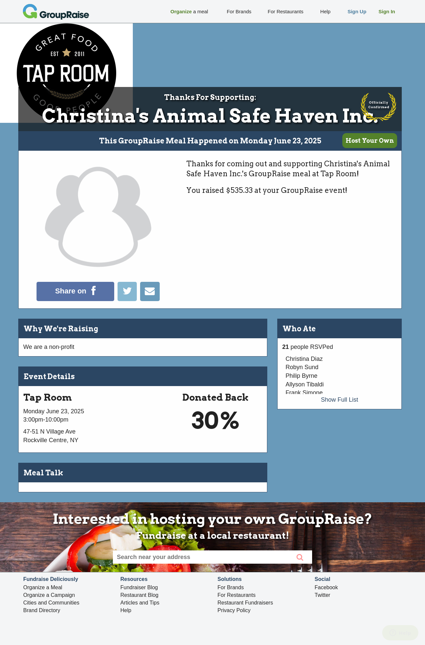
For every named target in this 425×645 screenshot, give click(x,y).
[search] (299, 557)
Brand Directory (41, 610)
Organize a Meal (42, 587)
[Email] (149, 299)
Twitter (322, 595)
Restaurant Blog (140, 595)
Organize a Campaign (49, 595)
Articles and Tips (140, 602)
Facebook (326, 587)
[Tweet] (129, 299)
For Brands (230, 587)
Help (126, 610)
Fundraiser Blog (139, 587)
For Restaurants (236, 595)
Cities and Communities (51, 602)
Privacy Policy (234, 610)
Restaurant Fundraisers (245, 602)
